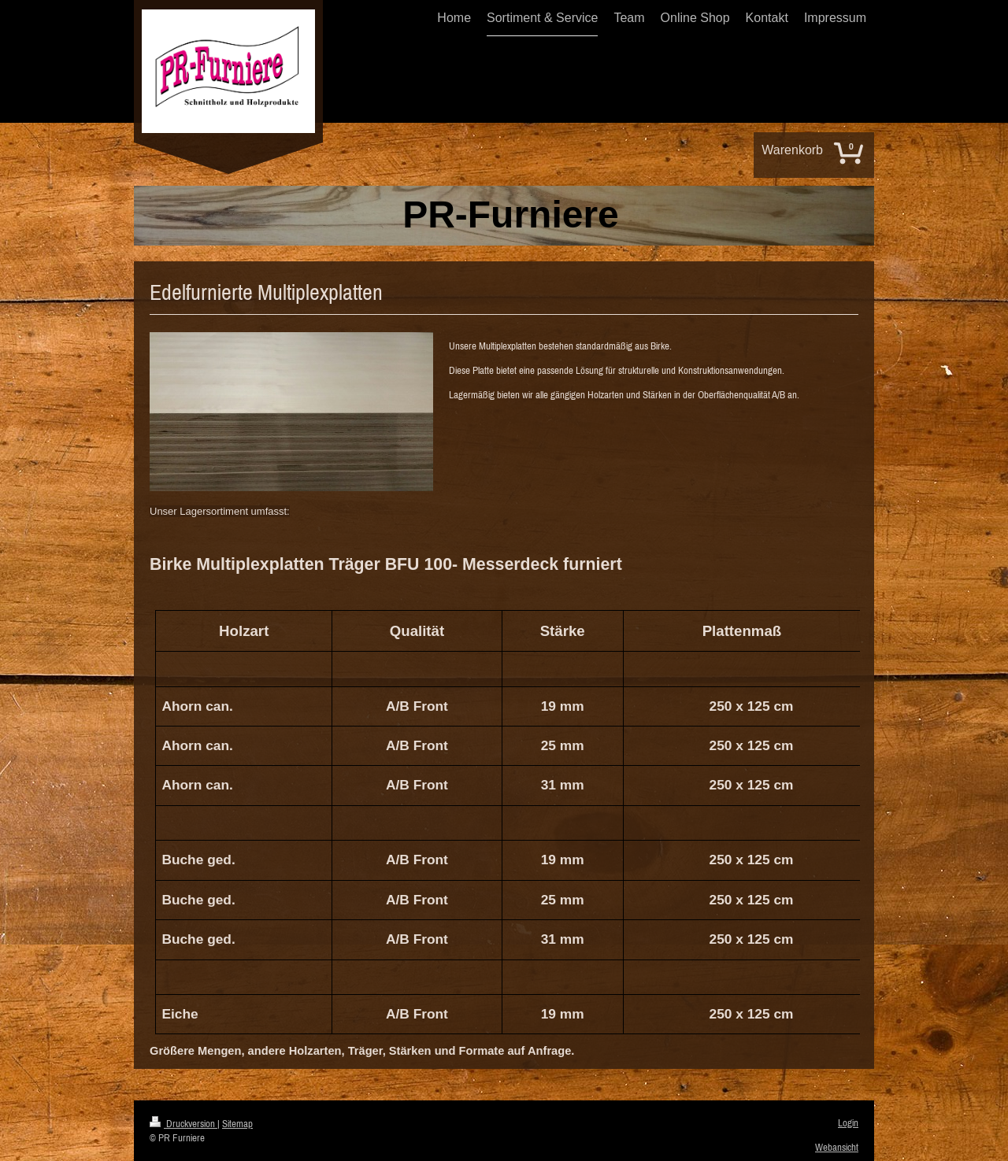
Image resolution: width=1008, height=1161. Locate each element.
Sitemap (237, 1124)
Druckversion (183, 1124)
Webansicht (836, 1147)
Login (848, 1123)
